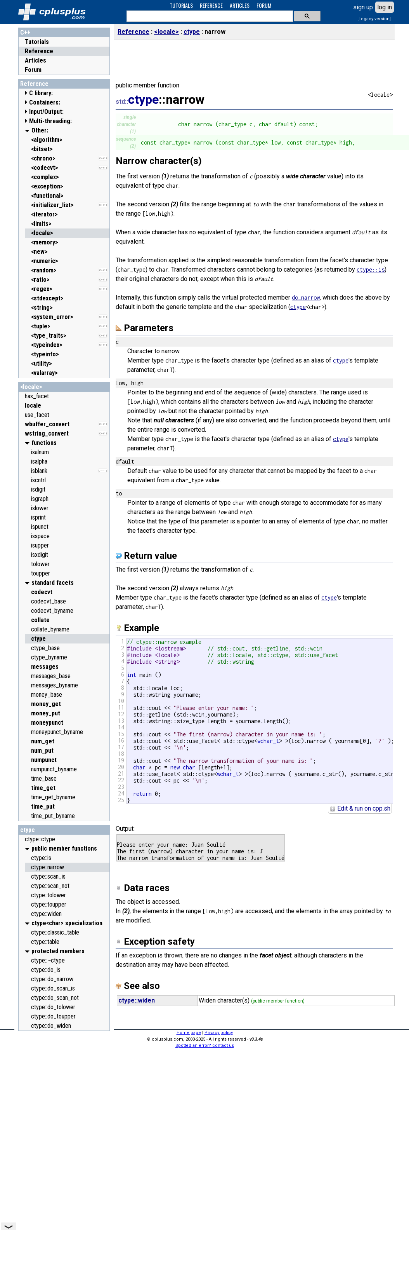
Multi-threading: (50, 121)
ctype (27, 830)
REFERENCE (211, 5)
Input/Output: (46, 111)
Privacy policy (218, 1032)
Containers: (44, 102)
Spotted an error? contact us (204, 1045)
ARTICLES (240, 5)
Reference (39, 51)
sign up (363, 7)
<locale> (31, 387)
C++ (25, 32)
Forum (33, 69)
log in (384, 7)
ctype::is (371, 269)
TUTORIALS (181, 5)
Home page (189, 1032)
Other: (39, 130)
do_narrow (306, 297)
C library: (41, 93)
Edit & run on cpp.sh (359, 808)
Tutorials (37, 41)
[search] (209, 16)
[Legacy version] (374, 18)
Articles (35, 60)
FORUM (263, 5)
